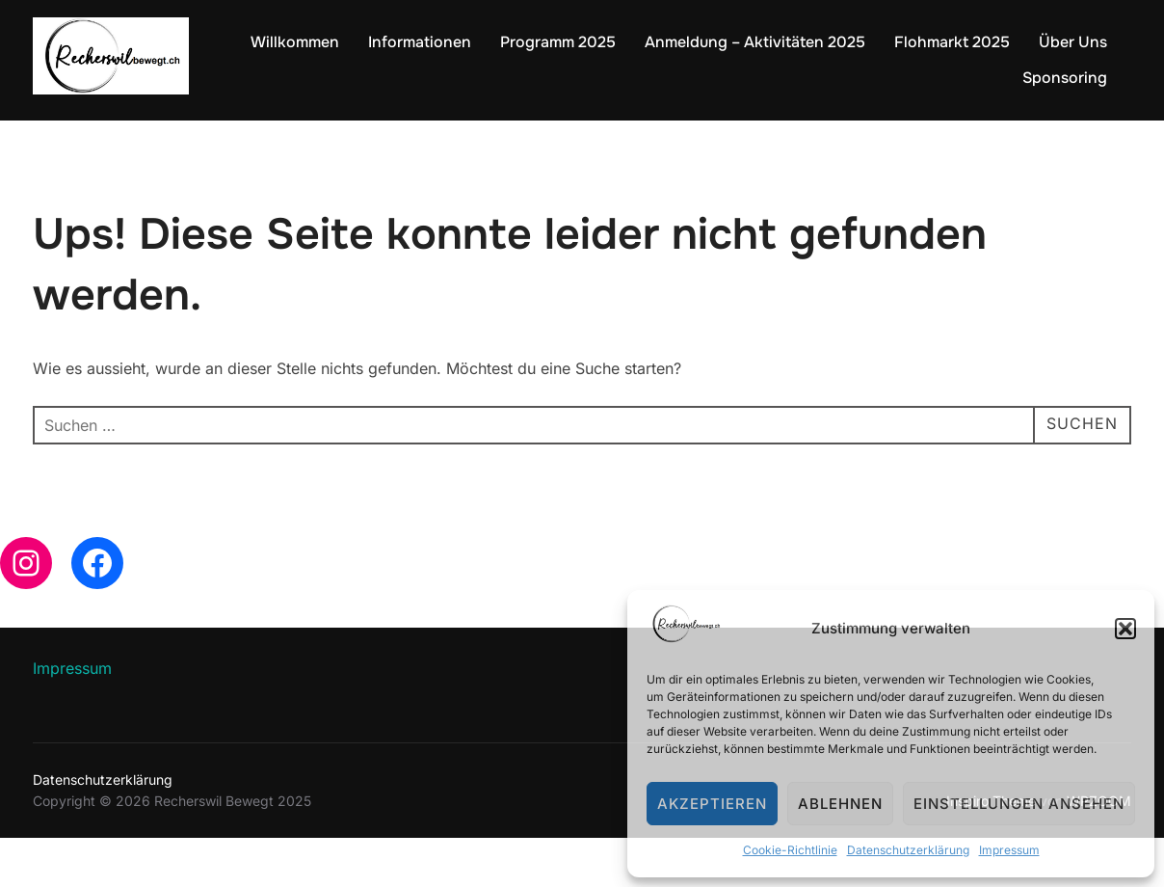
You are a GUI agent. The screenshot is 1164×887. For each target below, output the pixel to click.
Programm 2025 (558, 42)
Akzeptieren (712, 803)
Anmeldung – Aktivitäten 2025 (755, 42)
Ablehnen (840, 803)
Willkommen (295, 42)
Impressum (1009, 850)
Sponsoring (1064, 77)
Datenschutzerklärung (908, 850)
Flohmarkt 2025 (952, 42)
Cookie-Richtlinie (790, 850)
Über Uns (1073, 42)
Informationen (419, 42)
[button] (1125, 628)
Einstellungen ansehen (1018, 803)
